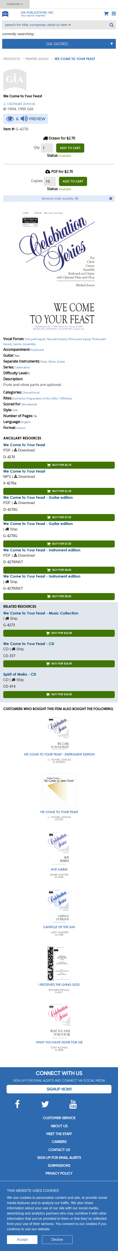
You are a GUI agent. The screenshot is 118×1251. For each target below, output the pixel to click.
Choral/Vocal (30, 392)
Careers (59, 1142)
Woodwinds (29, 404)
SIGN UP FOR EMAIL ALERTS (59, 1158)
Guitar (61, 361)
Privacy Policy (59, 1173)
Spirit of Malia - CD (19, 674)
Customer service (59, 1118)
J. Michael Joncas (19, 103)
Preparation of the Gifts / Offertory (49, 398)
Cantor (17, 344)
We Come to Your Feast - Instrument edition (41, 550)
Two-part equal (35, 339)
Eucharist (19, 398)
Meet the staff (59, 1134)
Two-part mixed (56, 339)
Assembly (29, 344)
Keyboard (37, 350)
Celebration (22, 367)
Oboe (52, 361)
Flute (43, 361)
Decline (57, 1239)
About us (59, 1126)
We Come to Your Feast (24, 445)
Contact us (59, 1150)
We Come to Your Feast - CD (28, 644)
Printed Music (37, 59)
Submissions (59, 1165)
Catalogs (15, 4)
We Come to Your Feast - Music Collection (40, 613)
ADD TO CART (70, 148)
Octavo (21, 428)
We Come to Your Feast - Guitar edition (38, 497)
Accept (22, 1239)
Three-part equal (79, 339)
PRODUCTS (11, 59)
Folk (15, 410)
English (25, 422)
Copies (37, 180)
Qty (37, 147)
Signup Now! (59, 1089)
